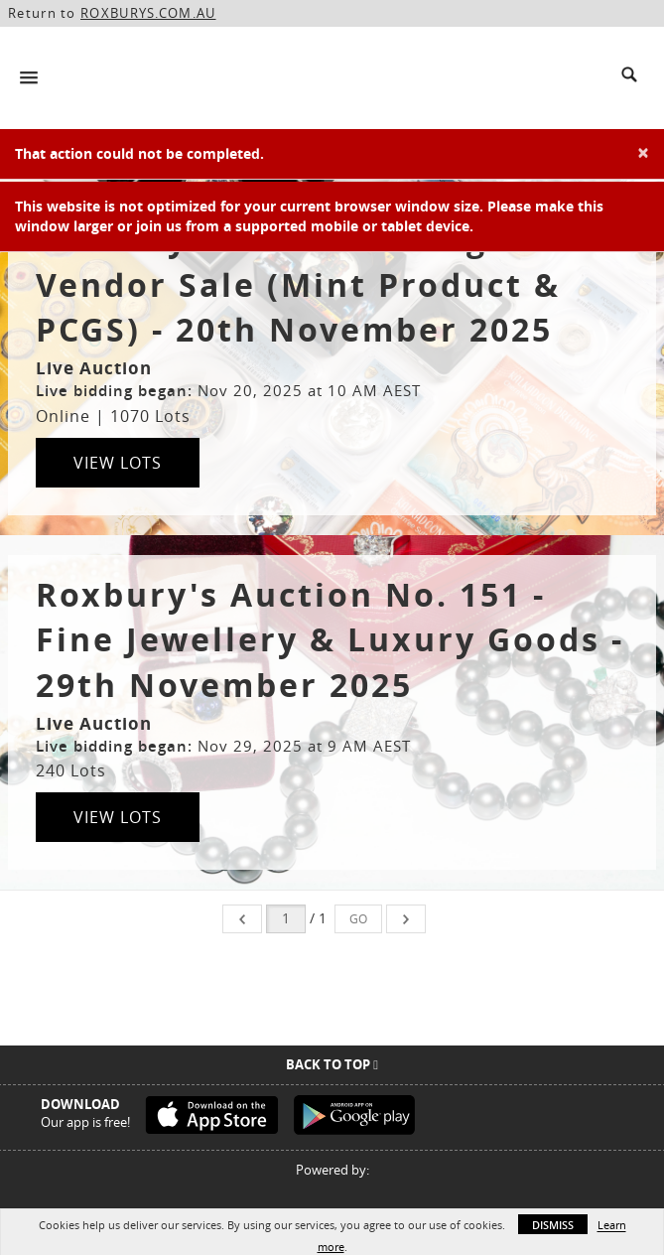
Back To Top (332, 1064)
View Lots (117, 463)
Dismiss (553, 1224)
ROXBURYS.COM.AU (148, 13)
